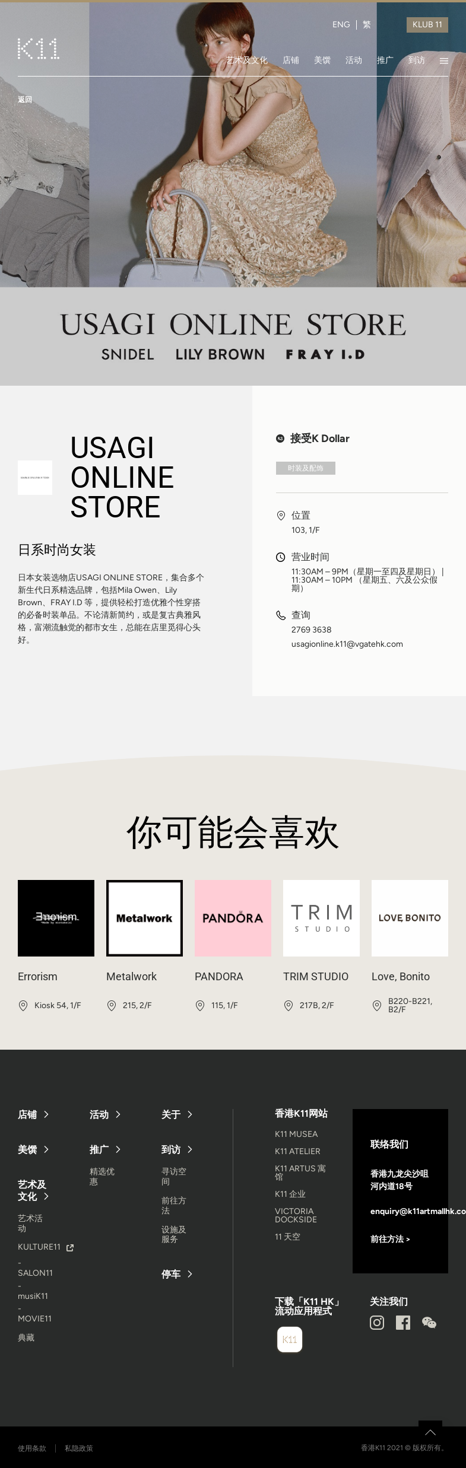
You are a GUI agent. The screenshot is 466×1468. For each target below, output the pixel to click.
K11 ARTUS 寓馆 (300, 1173)
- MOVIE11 (35, 1314)
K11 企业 (290, 1194)
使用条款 (32, 1448)
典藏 (26, 1338)
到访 (416, 60)
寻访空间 (173, 1177)
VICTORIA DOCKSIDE (296, 1215)
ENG (341, 25)
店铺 (291, 60)
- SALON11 (35, 1268)
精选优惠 (102, 1177)
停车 (170, 1274)
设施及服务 (173, 1235)
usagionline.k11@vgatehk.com (347, 644)
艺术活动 (30, 1223)
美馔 (322, 60)
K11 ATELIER (298, 1151)
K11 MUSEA (296, 1134)
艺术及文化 (247, 60)
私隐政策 (79, 1448)
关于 (170, 1114)
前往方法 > (390, 1239)
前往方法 (173, 1206)
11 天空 (287, 1237)
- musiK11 (33, 1291)
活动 (353, 60)
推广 (385, 60)
